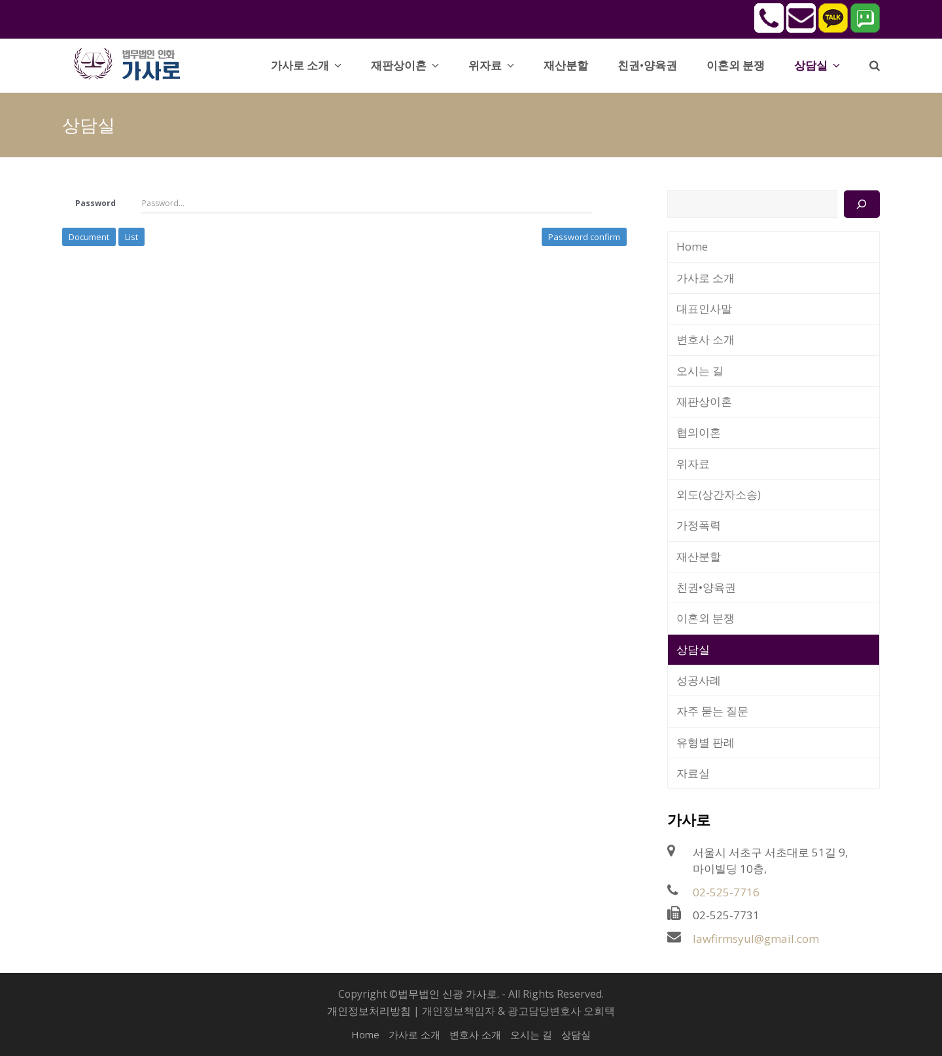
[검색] (862, 204)
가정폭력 (698, 525)
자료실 (693, 773)
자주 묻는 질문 (712, 710)
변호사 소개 (705, 339)
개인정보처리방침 (369, 1011)
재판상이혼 (704, 401)
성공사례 (698, 680)
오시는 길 (700, 370)
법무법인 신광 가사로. (448, 994)
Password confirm (584, 237)
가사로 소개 (705, 277)
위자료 (693, 463)
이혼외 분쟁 (705, 617)
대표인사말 (704, 308)
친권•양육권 (706, 587)
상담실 (693, 649)
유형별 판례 (705, 742)
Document (89, 237)
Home (692, 246)
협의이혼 (698, 432)
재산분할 (698, 556)
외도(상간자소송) (718, 494)
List (131, 237)
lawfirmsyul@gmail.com (756, 938)
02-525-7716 (726, 892)
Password (95, 203)
